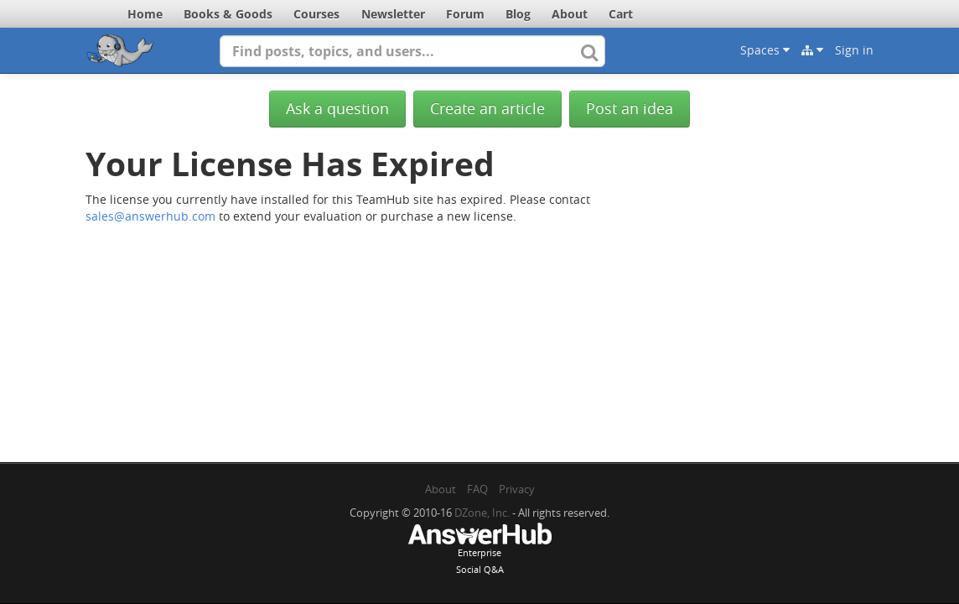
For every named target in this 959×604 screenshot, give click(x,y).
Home (145, 14)
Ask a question (337, 108)
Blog (518, 14)
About (570, 14)
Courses (316, 14)
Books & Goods (228, 14)
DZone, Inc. (482, 512)
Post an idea (629, 108)
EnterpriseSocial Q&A (479, 550)
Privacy (517, 489)
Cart (621, 14)
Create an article (487, 108)
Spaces (765, 50)
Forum (465, 14)
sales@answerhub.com (150, 216)
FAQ (477, 489)
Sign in (854, 50)
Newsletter (393, 14)
